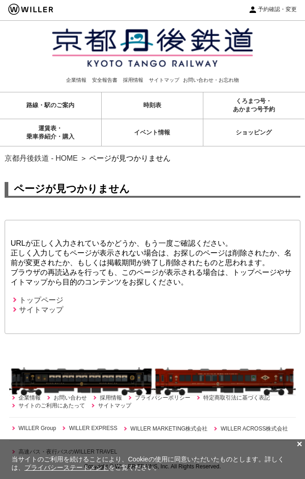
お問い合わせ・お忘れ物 (211, 80)
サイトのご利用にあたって (51, 405)
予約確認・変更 (277, 9)
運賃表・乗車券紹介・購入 (50, 132)
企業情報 (76, 80)
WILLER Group (37, 428)
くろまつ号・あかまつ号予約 (254, 105)
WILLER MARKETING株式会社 (168, 428)
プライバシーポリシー (162, 397)
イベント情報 (152, 132)
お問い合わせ (70, 397)
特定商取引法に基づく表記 (236, 397)
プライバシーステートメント (66, 467)
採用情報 (133, 80)
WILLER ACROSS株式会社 (254, 428)
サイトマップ (164, 80)
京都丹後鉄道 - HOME (41, 158)
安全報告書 (104, 80)
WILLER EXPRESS (93, 428)
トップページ (38, 300)
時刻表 (152, 105)
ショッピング (254, 132)
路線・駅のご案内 (50, 105)
